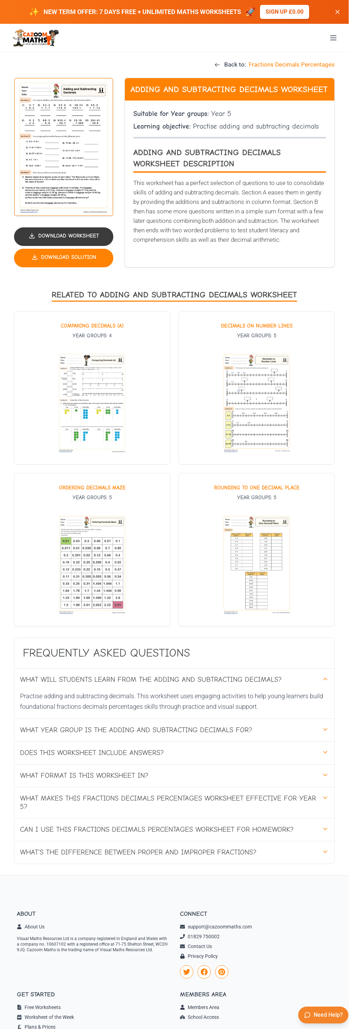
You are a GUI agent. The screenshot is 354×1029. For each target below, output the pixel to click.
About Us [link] (31, 926)
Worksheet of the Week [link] (45, 1017)
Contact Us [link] (196, 946)
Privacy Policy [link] (199, 956)
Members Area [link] (199, 1007)
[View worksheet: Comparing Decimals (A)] (92, 388)
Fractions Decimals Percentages (292, 64)
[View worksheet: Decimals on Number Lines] (257, 388)
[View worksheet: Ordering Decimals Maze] (92, 549)
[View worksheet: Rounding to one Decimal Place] (257, 549)
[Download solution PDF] (63, 258)
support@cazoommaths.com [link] (216, 926)
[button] (63, 147)
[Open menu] (333, 38)
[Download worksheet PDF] (63, 236)
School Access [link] (199, 1017)
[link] (186, 972)
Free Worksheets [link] (39, 1007)
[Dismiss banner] (337, 12)
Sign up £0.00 (284, 11)
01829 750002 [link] (200, 936)
